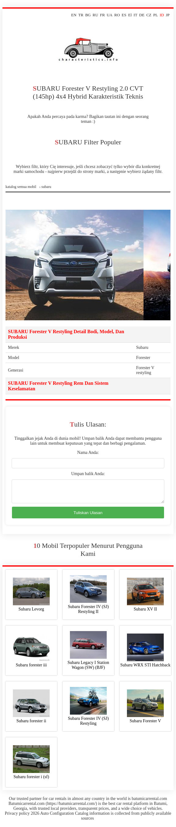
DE (141, 15)
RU (95, 15)
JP (168, 15)
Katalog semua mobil (21, 187)
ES (124, 15)
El (130, 15)
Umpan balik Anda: (88, 473)
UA (110, 15)
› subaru (45, 187)
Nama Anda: (88, 452)
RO (117, 15)
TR (80, 15)
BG (88, 15)
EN (73, 15)
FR (102, 15)
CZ (148, 15)
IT (135, 15)
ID (162, 15)
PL (155, 15)
